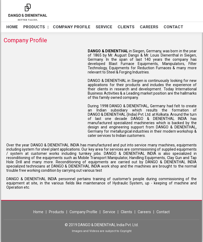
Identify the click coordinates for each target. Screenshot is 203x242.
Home (12, 27)
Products (34, 27)
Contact (173, 27)
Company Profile (71, 27)
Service (104, 27)
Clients (126, 27)
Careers (149, 27)
